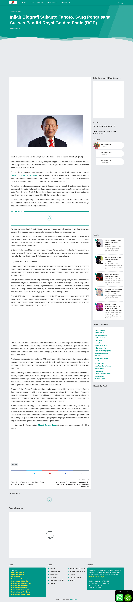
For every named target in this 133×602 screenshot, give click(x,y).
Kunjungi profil (105, 146)
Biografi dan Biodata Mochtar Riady (24, 175)
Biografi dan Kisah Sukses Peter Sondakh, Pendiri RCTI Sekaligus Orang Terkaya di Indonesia (72, 484)
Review (72, 580)
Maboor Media (73, 599)
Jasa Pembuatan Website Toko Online (77, 571)
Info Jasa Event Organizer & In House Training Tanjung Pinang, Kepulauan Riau (113, 307)
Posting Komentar (15, 28)
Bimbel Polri (64, 2)
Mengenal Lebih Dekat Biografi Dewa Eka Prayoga (113, 259)
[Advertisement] (66, 59)
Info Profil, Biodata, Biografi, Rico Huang (112, 275)
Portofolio (40, 2)
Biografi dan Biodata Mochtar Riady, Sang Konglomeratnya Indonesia (27, 483)
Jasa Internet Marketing (77, 568)
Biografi (15, 464)
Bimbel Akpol (51, 2)
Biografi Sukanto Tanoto (47, 425)
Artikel (32, 2)
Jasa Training (54, 574)
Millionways (53, 577)
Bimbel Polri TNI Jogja (96, 577)
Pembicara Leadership (57, 580)
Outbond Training (75, 577)
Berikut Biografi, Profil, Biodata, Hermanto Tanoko (113, 242)
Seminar (52, 583)
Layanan (23, 2)
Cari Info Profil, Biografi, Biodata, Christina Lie (113, 290)
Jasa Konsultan (55, 571)
